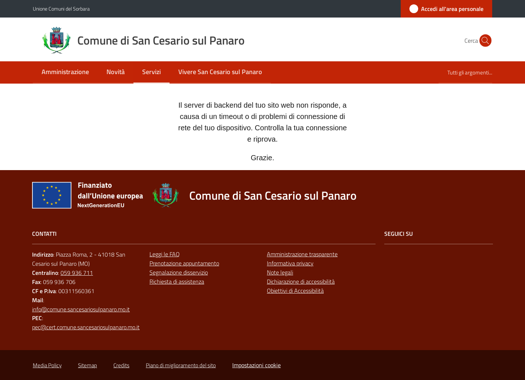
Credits (121, 365)
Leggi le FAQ (164, 254)
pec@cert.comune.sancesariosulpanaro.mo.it (86, 327)
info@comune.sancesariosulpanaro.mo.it (81, 309)
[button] (483, 40)
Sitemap (87, 365)
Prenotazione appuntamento (184, 263)
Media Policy (47, 365)
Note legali (280, 272)
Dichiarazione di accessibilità (301, 281)
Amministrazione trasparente (302, 254)
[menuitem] (65, 72)
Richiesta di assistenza (176, 281)
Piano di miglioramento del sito (181, 365)
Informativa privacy (290, 263)
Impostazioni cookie (256, 365)
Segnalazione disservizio (178, 272)
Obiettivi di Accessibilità (295, 290)
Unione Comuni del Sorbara (61, 8)
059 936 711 (77, 272)
